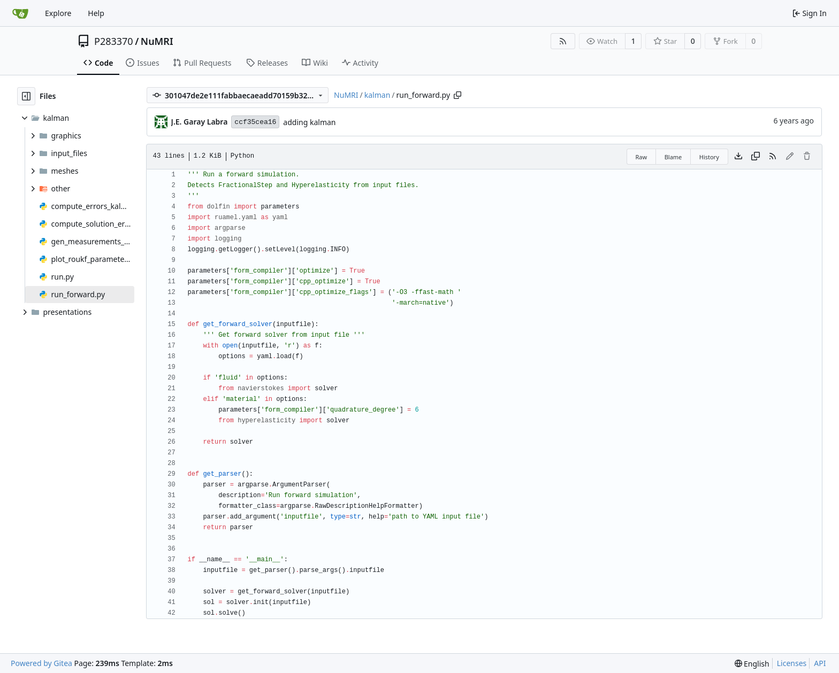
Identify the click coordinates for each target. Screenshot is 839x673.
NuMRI (157, 41)
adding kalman (309, 122)
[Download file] (738, 157)
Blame (673, 157)
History (709, 157)
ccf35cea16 (255, 122)
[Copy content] (755, 157)
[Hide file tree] (26, 96)
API (820, 663)
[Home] (20, 13)
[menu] (752, 664)
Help (96, 13)
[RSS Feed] (563, 41)
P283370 (113, 41)
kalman (377, 95)
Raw (641, 157)
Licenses (792, 663)
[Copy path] (457, 95)
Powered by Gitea (41, 663)
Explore (58, 13)
